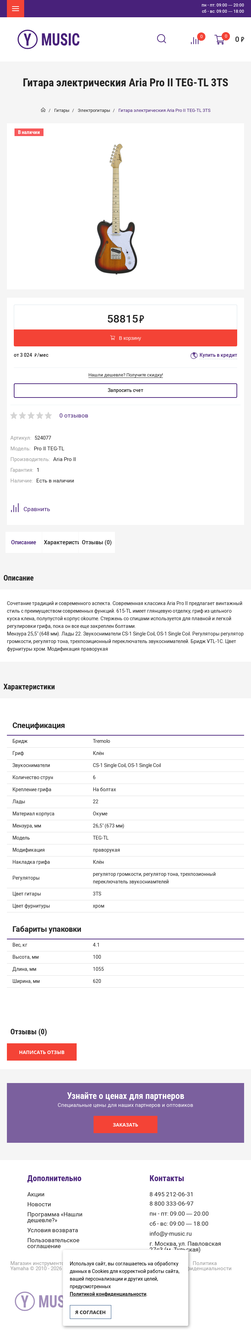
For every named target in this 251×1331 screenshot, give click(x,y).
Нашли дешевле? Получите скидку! (125, 374)
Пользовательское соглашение (53, 1243)
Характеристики (61, 542)
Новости (39, 1204)
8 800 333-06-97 (171, 1204)
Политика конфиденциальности (204, 1266)
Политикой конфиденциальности (108, 1294)
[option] (116, 208)
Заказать (125, 1124)
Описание (23, 542)
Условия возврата (52, 1230)
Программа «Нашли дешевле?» (55, 1217)
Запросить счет (125, 390)
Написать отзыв (42, 1052)
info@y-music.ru (170, 1234)
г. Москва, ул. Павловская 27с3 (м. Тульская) (185, 1247)
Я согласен (90, 1312)
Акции (36, 1194)
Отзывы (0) (97, 542)
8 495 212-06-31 (171, 1194)
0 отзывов (73, 415)
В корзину (125, 338)
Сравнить (30, 509)
